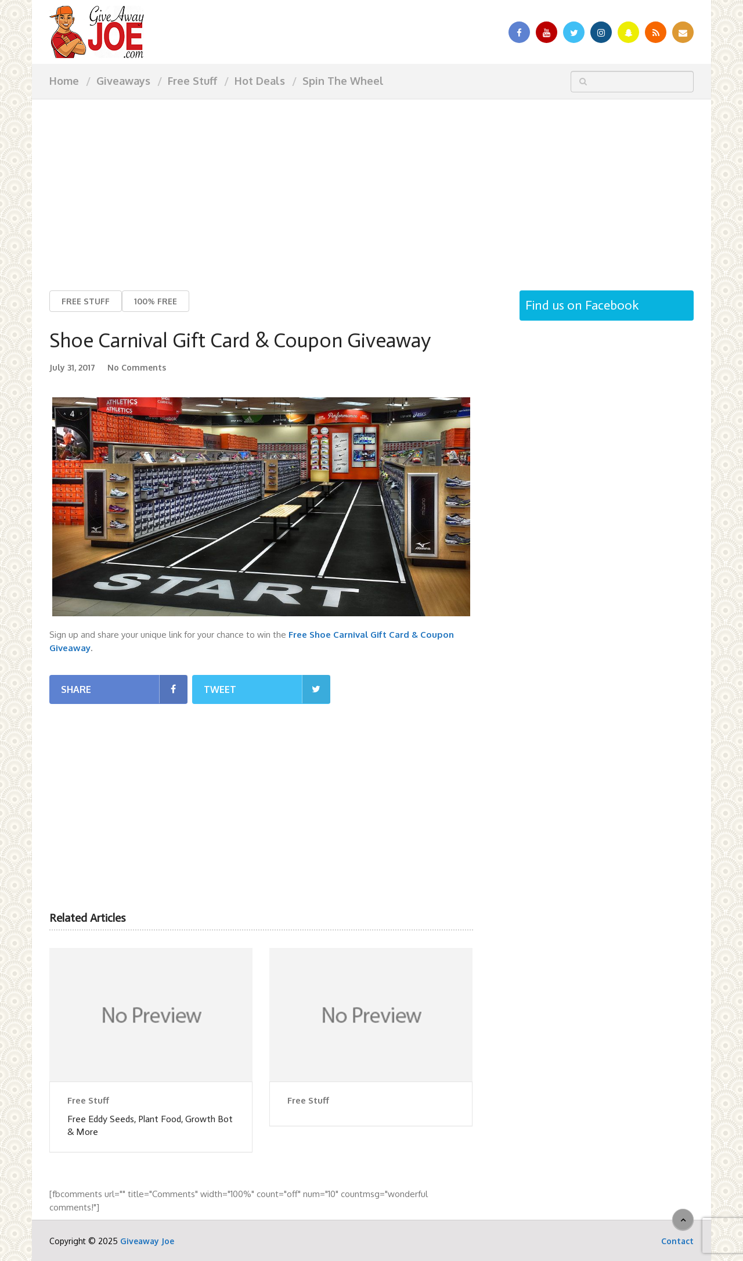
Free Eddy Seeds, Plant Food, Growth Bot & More (150, 1125)
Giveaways (123, 80)
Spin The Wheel (343, 80)
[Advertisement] (371, 186)
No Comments (136, 368)
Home (64, 80)
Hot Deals (260, 80)
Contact (677, 1241)
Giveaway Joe (147, 1241)
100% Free (155, 301)
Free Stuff (192, 80)
